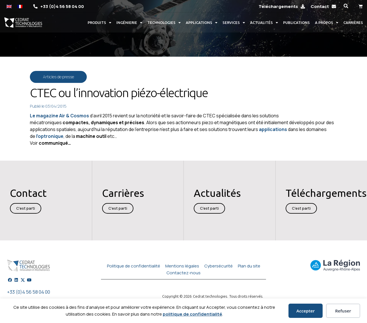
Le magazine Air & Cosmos (60, 116)
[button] (346, 6)
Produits (99, 22)
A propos (326, 22)
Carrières (353, 22)
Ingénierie (129, 22)
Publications (296, 22)
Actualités (264, 22)
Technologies (164, 22)
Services (233, 22)
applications (273, 129)
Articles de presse (58, 76)
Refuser (343, 311)
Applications (201, 22)
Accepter (305, 311)
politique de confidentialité (192, 314)
